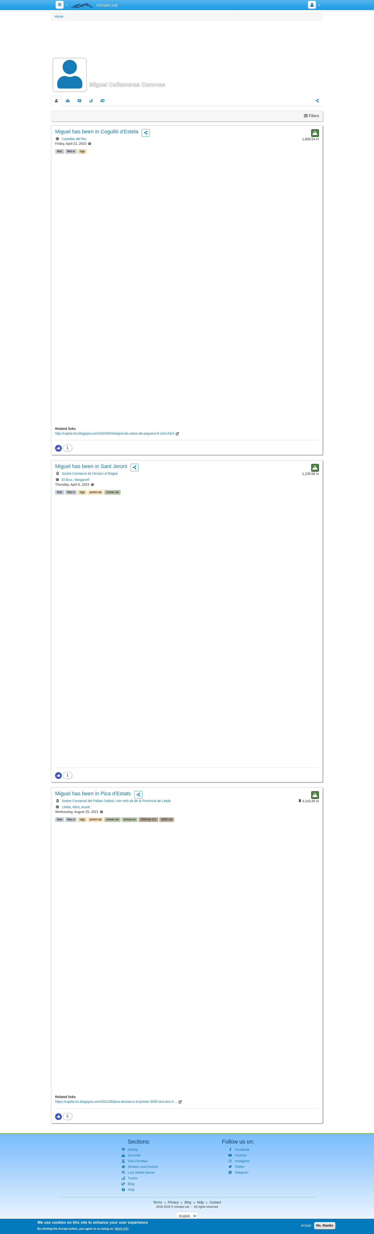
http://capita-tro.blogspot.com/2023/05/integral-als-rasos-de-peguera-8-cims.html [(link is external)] (114, 433)
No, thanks (324, 1226)
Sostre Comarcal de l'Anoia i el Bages (90, 473)
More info (122, 1229)
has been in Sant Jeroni (91, 466)
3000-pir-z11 (148, 819)
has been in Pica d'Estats (93, 794)
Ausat (85, 807)
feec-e (71, 151)
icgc (82, 151)
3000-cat (166, 819)
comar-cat (112, 492)
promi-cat (95, 492)
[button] (187, 58)
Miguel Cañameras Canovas (127, 84)
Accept (306, 1226)
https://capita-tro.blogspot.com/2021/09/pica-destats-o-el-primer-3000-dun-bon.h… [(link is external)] (116, 1102)
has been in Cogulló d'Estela (96, 132)
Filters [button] (311, 116)
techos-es (130, 819)
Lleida (66, 807)
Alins (75, 807)
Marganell (81, 480)
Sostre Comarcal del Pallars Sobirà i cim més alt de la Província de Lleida (116, 801)
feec (59, 151)
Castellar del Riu (74, 139)
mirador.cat (181, 1206)
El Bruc (67, 480)
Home (59, 16)
